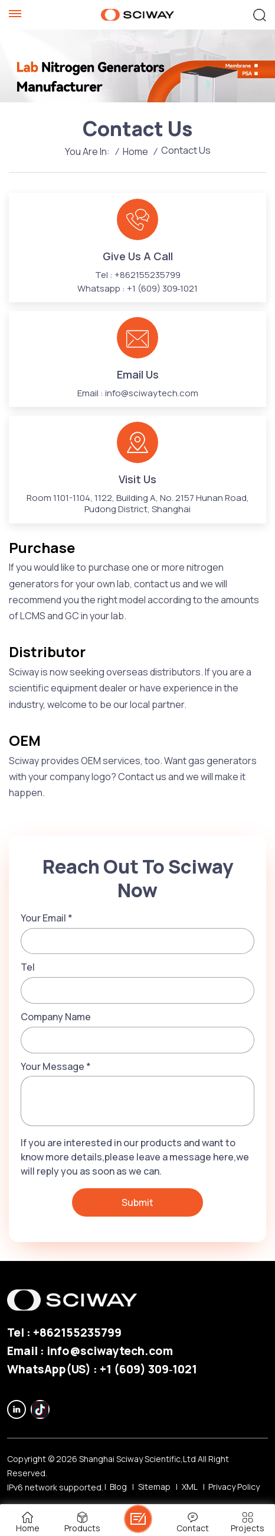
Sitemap (154, 1486)
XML (190, 1486)
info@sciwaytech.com (151, 393)
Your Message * (56, 1066)
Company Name (56, 1016)
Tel (28, 967)
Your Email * (47, 917)
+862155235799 (147, 275)
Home (135, 151)
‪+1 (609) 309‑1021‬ (162, 288)
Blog (118, 1486)
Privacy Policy (234, 1486)
